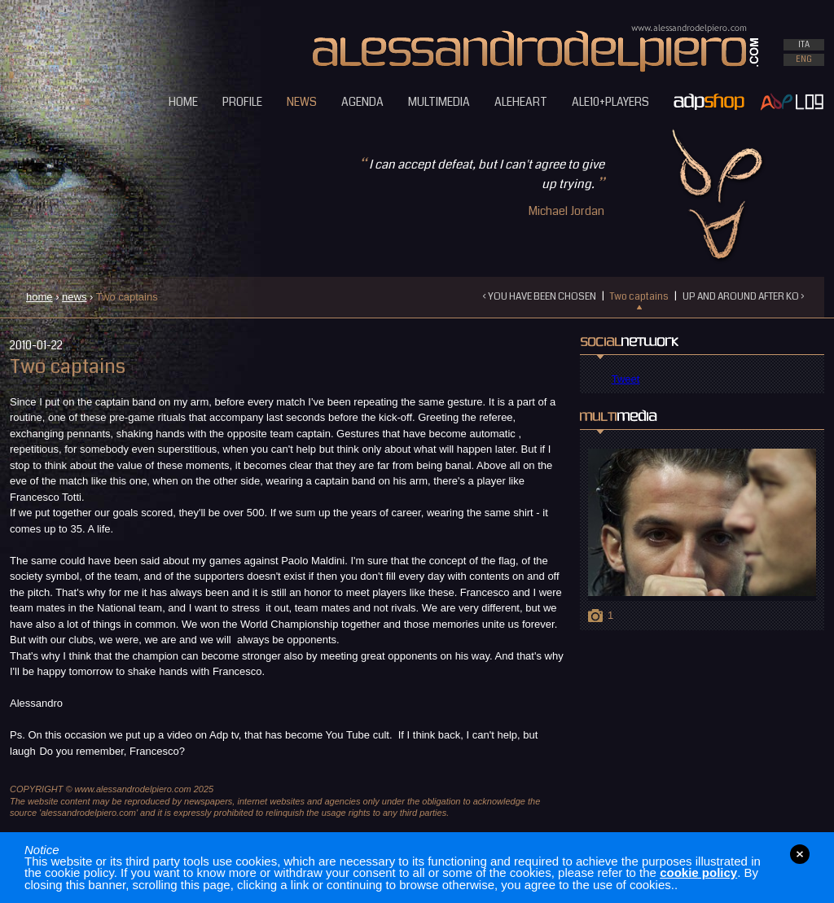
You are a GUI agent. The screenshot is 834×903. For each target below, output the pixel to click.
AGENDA (362, 102)
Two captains (639, 297)
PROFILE (242, 102)
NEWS (302, 102)
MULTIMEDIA (439, 102)
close (800, 854)
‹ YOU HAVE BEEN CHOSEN (539, 297)
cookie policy (698, 872)
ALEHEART (520, 102)
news (74, 297)
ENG (804, 59)
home (39, 297)
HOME (183, 102)
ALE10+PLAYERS (610, 102)
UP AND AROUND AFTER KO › (743, 297)
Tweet (626, 379)
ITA (804, 44)
